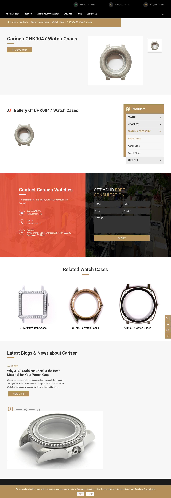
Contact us (20, 49)
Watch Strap (134, 153)
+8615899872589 (87, 4)
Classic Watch (37, 462)
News (79, 13)
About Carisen (12, 13)
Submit (122, 238)
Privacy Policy (149, 489)
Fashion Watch (14, 469)
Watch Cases (59, 22)
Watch (132, 117)
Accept (90, 494)
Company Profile (118, 455)
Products (28, 13)
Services (68, 13)
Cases (84, 473)
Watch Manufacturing (92, 441)
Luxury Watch (37, 450)
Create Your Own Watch (48, 13)
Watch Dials (134, 146)
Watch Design (88, 446)
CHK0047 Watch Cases (80, 22)
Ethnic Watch (37, 469)
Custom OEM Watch (91, 450)
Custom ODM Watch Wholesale (91, 457)
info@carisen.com (157, 4)
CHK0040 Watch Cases (33, 327)
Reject (80, 494)
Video (112, 446)
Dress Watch (36, 443)
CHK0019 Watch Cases (85, 327)
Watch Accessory (40, 22)
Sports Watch (13, 443)
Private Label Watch (91, 469)
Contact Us (92, 13)
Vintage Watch (13, 475)
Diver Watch (12, 462)
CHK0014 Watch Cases (137, 327)
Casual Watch (13, 450)
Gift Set (133, 160)
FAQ (111, 441)
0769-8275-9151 (122, 4)
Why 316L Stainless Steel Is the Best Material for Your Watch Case (34, 374)
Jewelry (133, 124)
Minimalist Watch (39, 456)
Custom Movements (91, 464)
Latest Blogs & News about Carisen (46, 353)
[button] (15, 411)
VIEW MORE (18, 395)
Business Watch (14, 456)
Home (13, 22)
